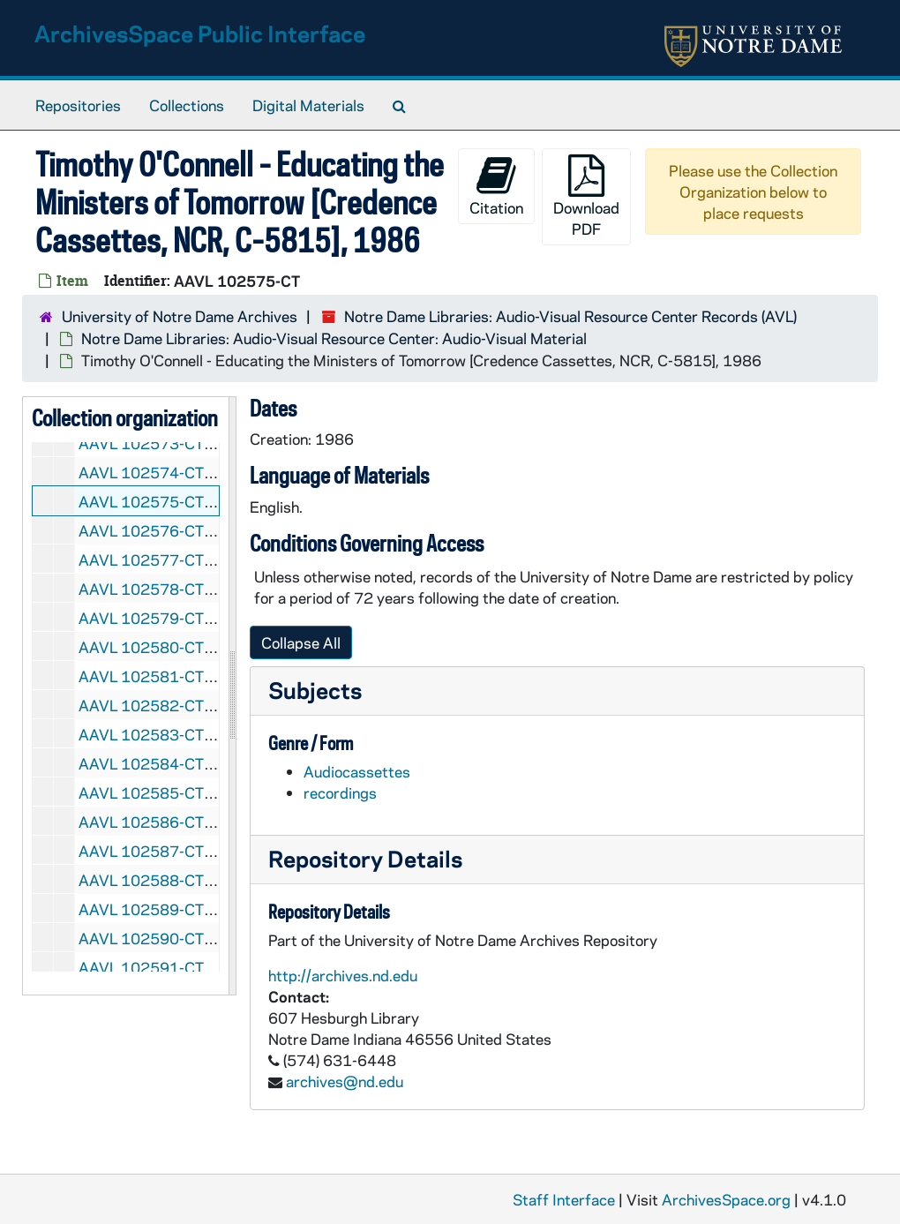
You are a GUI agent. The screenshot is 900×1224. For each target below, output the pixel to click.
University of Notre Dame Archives (179, 316)
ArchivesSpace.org (726, 1199)
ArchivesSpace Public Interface (199, 33)
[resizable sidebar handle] (232, 696)
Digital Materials (308, 105)
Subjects (315, 689)
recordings (340, 792)
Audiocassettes (357, 771)
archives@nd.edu (344, 1081)
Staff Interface (564, 1199)
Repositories (78, 105)
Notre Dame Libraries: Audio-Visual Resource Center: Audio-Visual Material (334, 338)
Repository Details (365, 858)
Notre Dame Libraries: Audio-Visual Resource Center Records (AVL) (570, 316)
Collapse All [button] (301, 642)
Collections (186, 105)
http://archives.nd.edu (342, 975)
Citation (496, 185)
